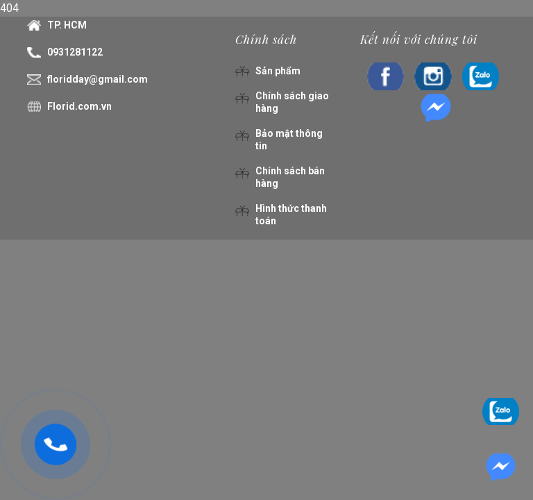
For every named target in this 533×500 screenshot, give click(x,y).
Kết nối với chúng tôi (418, 39)
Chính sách (266, 39)
